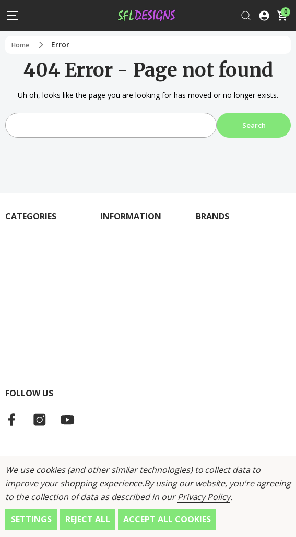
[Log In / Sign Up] (264, 15)
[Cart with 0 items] (282, 15)
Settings (31, 519)
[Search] (246, 15)
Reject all (87, 519)
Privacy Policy (203, 497)
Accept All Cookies (167, 519)
